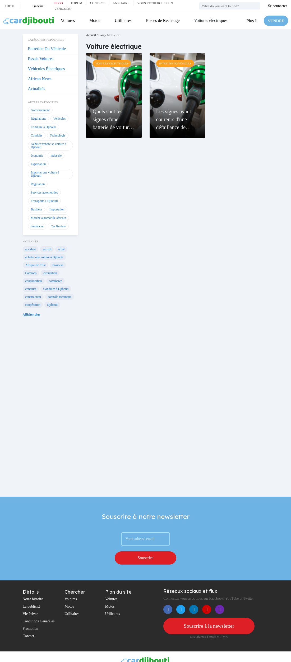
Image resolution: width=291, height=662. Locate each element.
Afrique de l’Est (35, 265)
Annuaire (121, 3)
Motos (94, 20)
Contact (97, 3)
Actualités (36, 88)
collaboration (33, 281)
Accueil (91, 35)
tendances (37, 226)
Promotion (30, 615)
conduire (30, 289)
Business (36, 209)
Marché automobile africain (48, 218)
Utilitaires (122, 20)
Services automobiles (44, 192)
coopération (32, 305)
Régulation (38, 184)
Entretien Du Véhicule (47, 48)
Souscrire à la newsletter (209, 613)
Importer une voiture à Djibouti (45, 174)
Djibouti (52, 305)
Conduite (37, 135)
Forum (76, 3)
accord (47, 249)
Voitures (68, 20)
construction (33, 297)
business (58, 265)
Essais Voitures (41, 59)
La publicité (31, 593)
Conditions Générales (39, 608)
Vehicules (59, 118)
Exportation (38, 164)
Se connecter (277, 6)
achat (61, 249)
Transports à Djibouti (44, 201)
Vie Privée (30, 600)
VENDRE (275, 20)
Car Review (58, 226)
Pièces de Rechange (162, 20)
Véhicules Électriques (46, 69)
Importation (56, 209)
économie (37, 155)
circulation (50, 273)
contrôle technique (59, 297)
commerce (55, 281)
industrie (56, 155)
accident (30, 249)
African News (40, 79)
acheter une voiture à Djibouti (44, 257)
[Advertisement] (50, 412)
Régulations (38, 118)
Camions (31, 273)
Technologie (58, 135)
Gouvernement (40, 110)
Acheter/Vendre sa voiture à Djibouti (48, 145)
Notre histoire (33, 586)
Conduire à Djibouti (43, 127)
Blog (58, 3)
